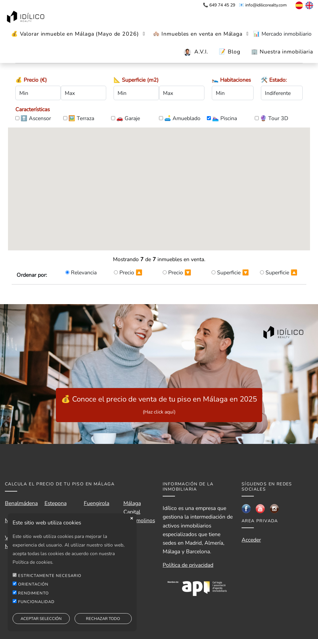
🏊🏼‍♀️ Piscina (224, 118)
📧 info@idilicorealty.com (263, 5)
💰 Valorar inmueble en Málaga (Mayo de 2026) (75, 33)
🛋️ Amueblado (182, 118)
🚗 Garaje (128, 118)
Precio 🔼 (130, 272)
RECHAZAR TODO (103, 618)
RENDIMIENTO (33, 593)
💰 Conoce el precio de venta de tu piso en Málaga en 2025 (159, 404)
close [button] (131, 518)
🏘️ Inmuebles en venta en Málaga (197, 33)
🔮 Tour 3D (274, 118)
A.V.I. (201, 51)
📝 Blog (229, 51)
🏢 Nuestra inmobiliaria (282, 51)
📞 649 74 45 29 (219, 5)
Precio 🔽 (179, 272)
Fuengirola (96, 503)
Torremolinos (139, 520)
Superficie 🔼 (281, 272)
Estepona (56, 503)
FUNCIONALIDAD (36, 602)
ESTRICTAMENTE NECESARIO (49, 575)
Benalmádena (21, 503)
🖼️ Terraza (81, 118)
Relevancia (84, 272)
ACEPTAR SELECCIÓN (41, 618)
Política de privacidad (188, 565)
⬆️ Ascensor (36, 118)
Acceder (251, 539)
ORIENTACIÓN (33, 584)
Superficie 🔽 (233, 272)
